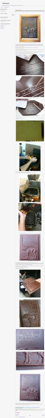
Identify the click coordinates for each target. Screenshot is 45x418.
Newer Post (16, 415)
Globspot (5, 3)
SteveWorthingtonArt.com (3, 18)
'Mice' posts (2, 25)
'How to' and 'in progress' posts (4, 24)
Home (30, 415)
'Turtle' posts (2, 26)
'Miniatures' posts (3, 28)
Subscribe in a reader (3, 21)
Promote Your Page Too (3, 11)
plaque (16, 410)
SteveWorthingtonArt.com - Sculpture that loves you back (32, 407)
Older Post (43, 415)
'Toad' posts (2, 27)
